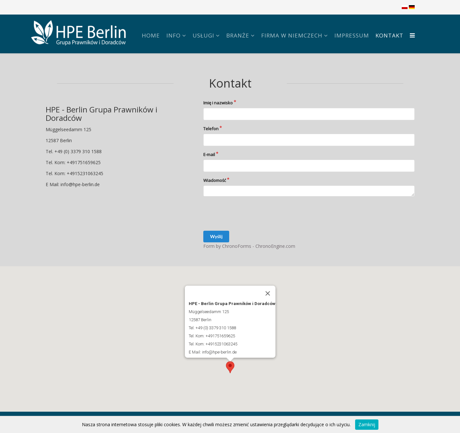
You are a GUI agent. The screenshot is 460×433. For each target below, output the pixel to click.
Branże (237, 35)
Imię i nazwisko (218, 103)
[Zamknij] (267, 293)
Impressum (351, 35)
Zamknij (366, 424)
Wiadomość (214, 180)
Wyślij (216, 236)
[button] (230, 367)
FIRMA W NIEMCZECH (291, 35)
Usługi (203, 35)
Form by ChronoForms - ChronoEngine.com (249, 246)
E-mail (209, 154)
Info (173, 35)
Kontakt (389, 35)
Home (151, 35)
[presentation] (252, 213)
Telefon (211, 129)
